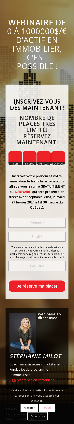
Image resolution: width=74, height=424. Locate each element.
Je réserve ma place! (37, 286)
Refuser (46, 408)
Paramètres (38, 416)
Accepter (29, 408)
